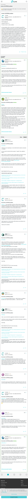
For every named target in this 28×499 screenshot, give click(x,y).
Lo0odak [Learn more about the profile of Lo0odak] (6, 15)
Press (22, 480)
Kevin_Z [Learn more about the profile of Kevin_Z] (8, 139)
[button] (2, 1)
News (22, 482)
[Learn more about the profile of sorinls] (3, 413)
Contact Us (3, 484)
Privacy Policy (3, 485)
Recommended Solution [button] (7, 92)
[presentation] (2, 16)
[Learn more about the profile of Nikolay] (3, 293)
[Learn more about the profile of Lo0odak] (3, 16)
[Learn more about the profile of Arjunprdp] (3, 60)
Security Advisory (24, 485)
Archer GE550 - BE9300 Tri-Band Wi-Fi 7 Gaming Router (11, 180)
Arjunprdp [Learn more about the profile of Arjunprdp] (6, 59)
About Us (3, 480)
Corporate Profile (4, 482)
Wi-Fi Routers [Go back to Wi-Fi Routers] (3, 4)
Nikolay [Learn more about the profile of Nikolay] (6, 292)
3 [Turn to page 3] (20, 474)
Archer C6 (6, 21)
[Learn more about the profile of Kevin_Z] (3, 140)
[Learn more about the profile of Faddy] (3, 99)
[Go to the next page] (26, 474)
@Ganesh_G (4, 66)
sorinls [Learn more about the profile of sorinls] (6, 412)
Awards (22, 484)
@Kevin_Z (3, 204)
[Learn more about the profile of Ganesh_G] (3, 374)
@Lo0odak (3, 145)
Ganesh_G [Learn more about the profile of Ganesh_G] (7, 373)
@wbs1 (3, 104)
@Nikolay (3, 314)
